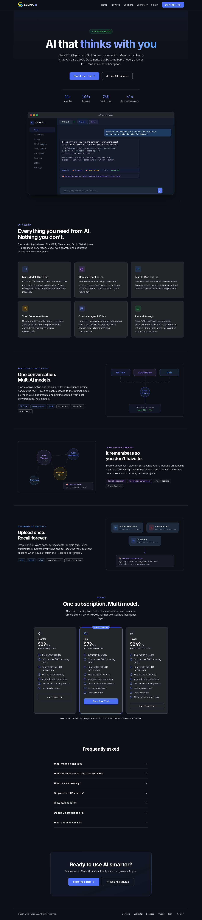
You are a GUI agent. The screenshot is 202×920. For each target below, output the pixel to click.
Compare (128, 4)
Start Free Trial (173, 4)
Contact (180, 914)
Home (104, 4)
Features (115, 4)
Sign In (154, 4)
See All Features (117, 76)
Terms (171, 914)
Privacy (161, 914)
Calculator (142, 4)
